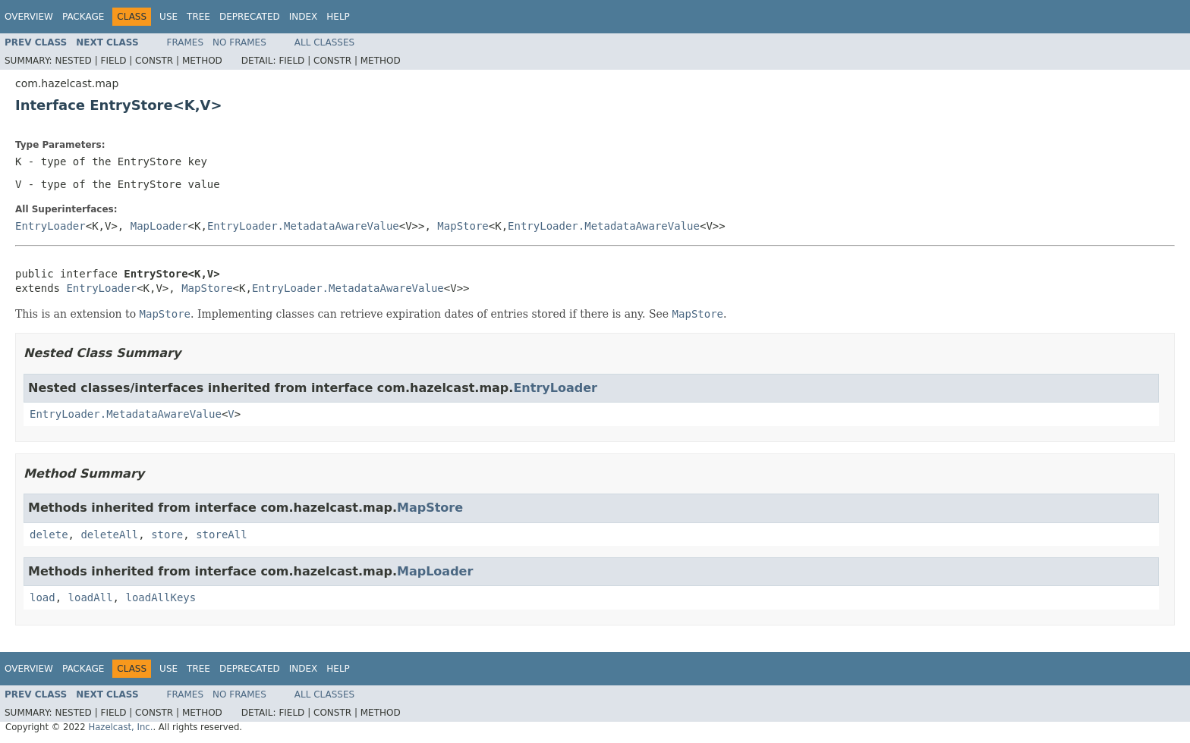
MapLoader (159, 226)
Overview (29, 16)
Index (303, 16)
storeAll (221, 534)
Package (83, 16)
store (167, 534)
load (42, 597)
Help (338, 16)
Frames (185, 42)
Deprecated (249, 16)
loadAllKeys (160, 597)
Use (168, 16)
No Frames (239, 42)
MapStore (462, 226)
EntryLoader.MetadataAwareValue (303, 226)
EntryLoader (50, 226)
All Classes (324, 42)
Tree (198, 16)
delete (49, 534)
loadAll (90, 597)
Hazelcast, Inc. (120, 727)
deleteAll (109, 534)
